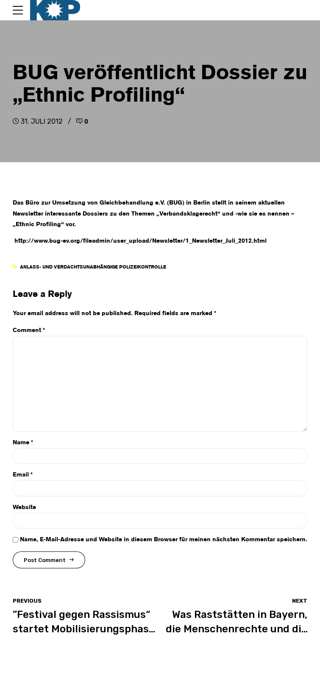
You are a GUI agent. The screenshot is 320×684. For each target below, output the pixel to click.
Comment (29, 330)
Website (24, 507)
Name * (23, 442)
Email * (23, 474)
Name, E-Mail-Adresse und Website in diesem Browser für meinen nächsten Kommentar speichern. (163, 539)
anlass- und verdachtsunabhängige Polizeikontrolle (93, 267)
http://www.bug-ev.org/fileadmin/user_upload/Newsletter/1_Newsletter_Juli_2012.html (140, 241)
